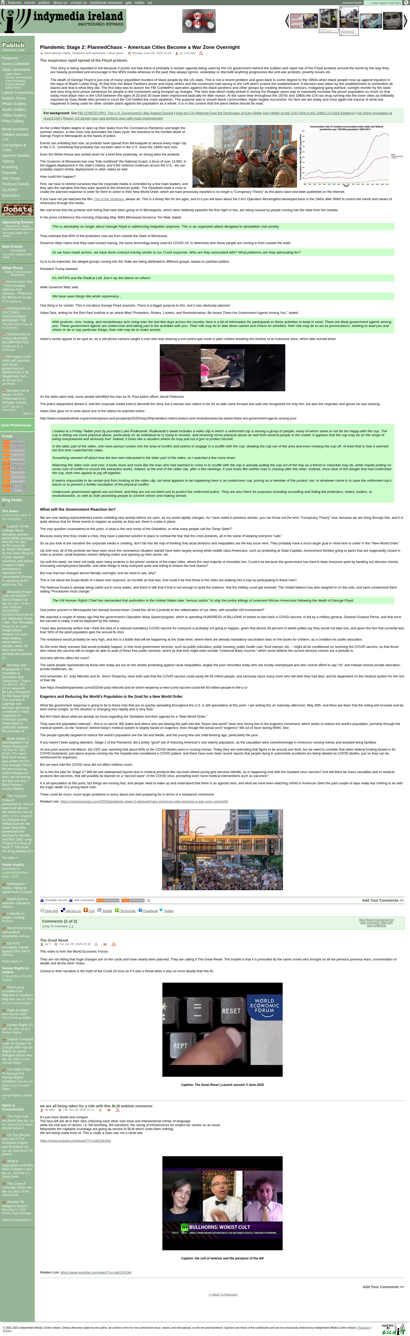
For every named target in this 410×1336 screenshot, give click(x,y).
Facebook (148, 911)
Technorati (125, 911)
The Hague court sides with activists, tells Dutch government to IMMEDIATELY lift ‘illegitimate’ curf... (16, 366)
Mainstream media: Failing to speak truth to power (17, 888)
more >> (28, 413)
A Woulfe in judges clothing (13, 916)
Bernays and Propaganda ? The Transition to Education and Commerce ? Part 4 (16, 673)
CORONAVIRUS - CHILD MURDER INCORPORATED (17, 338)
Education (11, 195)
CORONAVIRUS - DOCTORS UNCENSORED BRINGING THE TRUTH (17, 316)
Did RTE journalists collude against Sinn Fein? (16, 947)
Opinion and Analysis (18, 77)
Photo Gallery (14, 103)
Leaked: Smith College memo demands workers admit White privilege (17, 532)
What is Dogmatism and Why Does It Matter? (17, 1165)
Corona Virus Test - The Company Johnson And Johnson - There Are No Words (17, 289)
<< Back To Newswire (223, 1294)
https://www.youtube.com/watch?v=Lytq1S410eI (75, 1141)
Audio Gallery (14, 109)
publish (44, 3)
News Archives (15, 129)
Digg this (49, 911)
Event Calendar (16, 63)
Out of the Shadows (109, 199)
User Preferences (16, 425)
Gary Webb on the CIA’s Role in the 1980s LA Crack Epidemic (309, 113)
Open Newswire (16, 69)
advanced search (352, 2)
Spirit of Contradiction (13, 1107)
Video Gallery (14, 115)
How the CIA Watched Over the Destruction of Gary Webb (219, 113)
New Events (12, 246)
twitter (139, 3)
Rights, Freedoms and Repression (18, 228)
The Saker (10, 511)
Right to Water (18, 1010)
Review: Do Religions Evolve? (15, 1204)
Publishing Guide (13, 49)
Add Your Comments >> (383, 900)
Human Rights (18, 1025)
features (14, 3)
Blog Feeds (12, 500)
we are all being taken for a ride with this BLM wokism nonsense (96, 1106)
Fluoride (9, 172)
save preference (376, 925)
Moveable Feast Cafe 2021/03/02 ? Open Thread (16, 596)
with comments (81, 900)
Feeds (7, 436)
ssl (149, 3)
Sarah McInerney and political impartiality (17, 932)
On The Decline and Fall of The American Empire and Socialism (16, 1141)
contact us (78, 3)
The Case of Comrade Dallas (14, 1186)
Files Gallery (13, 121)
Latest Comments (17, 92)
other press (115, 53)
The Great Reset (54, 940)
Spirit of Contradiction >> (17, 1220)
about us (60, 3)
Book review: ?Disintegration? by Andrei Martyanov (15, 742)
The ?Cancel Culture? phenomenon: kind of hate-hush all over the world (17, 804)
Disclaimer (363, 1327)
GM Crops (11, 178)
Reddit (104, 911)
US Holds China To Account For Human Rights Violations (16, 1075)
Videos (8, 161)
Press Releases (15, 80)
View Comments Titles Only (376, 922)
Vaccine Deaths (16, 155)
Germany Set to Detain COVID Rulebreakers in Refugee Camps (15, 396)
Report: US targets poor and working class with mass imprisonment (113, 118)
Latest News (13, 74)
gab (129, 3)
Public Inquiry (13, 865)
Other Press (13, 87)
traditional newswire (106, 3)
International (12, 226)
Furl (89, 911)
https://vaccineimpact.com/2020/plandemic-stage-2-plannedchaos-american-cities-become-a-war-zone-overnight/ (144, 801)
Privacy (7, 1330)
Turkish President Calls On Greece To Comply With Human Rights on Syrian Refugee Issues (17, 1047)
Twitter (166, 911)
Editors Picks (13, 98)
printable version (54, 900)
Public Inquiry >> (12, 961)
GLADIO (9, 189)
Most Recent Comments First (376, 919)
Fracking (10, 167)
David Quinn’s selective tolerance (16, 901)
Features (10, 58)
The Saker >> (10, 857)
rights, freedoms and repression (84, 53)
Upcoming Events (17, 222)
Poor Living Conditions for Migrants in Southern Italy (17, 993)
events (30, 3)
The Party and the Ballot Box (15, 1118)
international (52, 53)
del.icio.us (71, 911)
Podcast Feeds (15, 184)
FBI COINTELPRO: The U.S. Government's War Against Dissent (125, 113)
